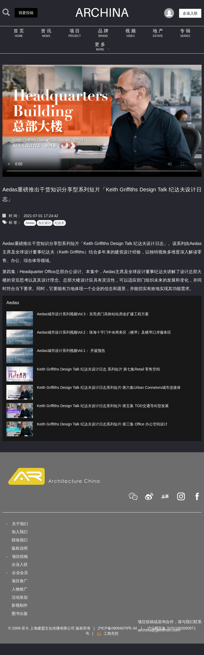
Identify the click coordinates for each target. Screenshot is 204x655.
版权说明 (20, 548)
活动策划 (20, 597)
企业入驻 (20, 564)
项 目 (74, 32)
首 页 (19, 32)
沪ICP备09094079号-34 (117, 628)
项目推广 (20, 581)
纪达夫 (59, 223)
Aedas (30, 223)
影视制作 (20, 605)
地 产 (158, 32)
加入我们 (20, 531)
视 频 (130, 32)
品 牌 (103, 32)
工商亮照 (107, 633)
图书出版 (20, 613)
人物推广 (20, 589)
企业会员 (20, 572)
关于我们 (20, 524)
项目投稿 (20, 556)
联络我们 (20, 540)
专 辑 (185, 32)
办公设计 (44, 223)
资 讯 (46, 32)
